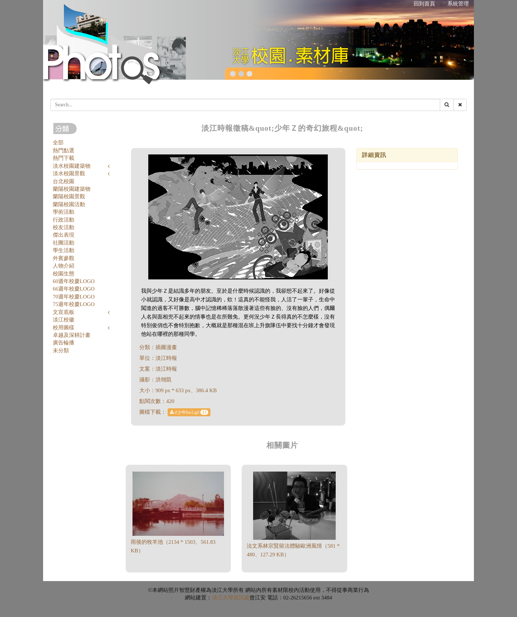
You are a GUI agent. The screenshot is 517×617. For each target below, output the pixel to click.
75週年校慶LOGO (74, 304)
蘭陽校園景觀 (69, 196)
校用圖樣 (63, 327)
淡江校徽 (63, 320)
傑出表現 (63, 235)
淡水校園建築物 (71, 166)
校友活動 (63, 227)
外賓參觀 (63, 258)
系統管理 (458, 3)
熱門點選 (63, 150)
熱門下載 (63, 158)
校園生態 (63, 274)
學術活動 (63, 212)
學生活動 (63, 250)
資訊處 (241, 597)
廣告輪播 (63, 342)
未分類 (61, 350)
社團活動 (63, 243)
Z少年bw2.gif (189, 412)
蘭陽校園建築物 (71, 189)
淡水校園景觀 (69, 173)
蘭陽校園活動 (69, 204)
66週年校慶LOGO (74, 289)
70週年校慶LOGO (74, 297)
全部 (58, 142)
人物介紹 (63, 266)
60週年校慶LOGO (74, 281)
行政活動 (63, 220)
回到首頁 (424, 3)
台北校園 (63, 181)
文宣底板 (63, 312)
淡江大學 (222, 597)
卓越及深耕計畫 (71, 335)
